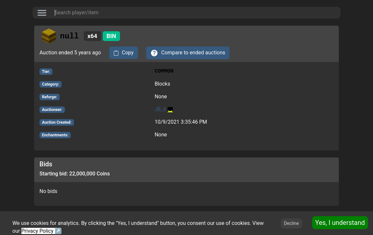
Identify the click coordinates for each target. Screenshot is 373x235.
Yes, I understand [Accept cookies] (340, 223)
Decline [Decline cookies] (291, 223)
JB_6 (164, 109)
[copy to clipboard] (123, 53)
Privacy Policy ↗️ (41, 231)
